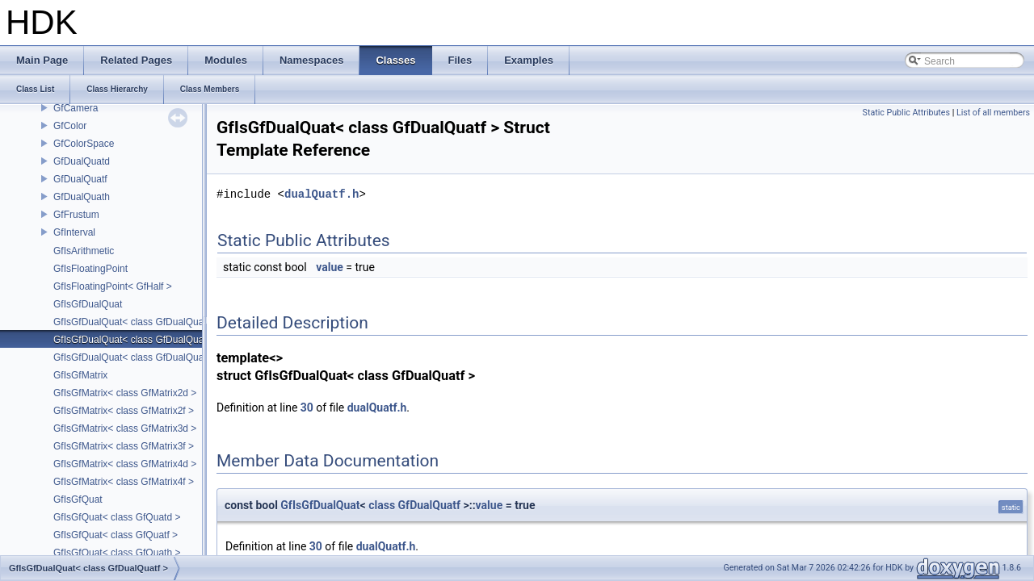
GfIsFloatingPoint (90, 268)
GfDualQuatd (81, 161)
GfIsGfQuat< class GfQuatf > (115, 535)
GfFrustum (76, 214)
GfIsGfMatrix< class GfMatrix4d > (124, 464)
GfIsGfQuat (78, 499)
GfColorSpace (83, 143)
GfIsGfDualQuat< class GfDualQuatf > (135, 339)
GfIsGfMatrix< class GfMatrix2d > (124, 393)
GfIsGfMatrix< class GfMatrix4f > (123, 481)
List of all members (993, 112)
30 (307, 407)
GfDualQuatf (80, 179)
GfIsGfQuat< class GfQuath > (116, 552)
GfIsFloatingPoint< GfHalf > (112, 286)
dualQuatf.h (321, 194)
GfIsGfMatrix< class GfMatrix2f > (123, 410)
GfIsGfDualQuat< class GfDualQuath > (137, 357)
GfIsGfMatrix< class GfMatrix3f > (123, 446)
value (329, 267)
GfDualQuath (81, 197)
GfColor (69, 126)
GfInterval (74, 232)
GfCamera (75, 108)
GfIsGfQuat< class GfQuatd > (116, 517)
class (381, 505)
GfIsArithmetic (83, 251)
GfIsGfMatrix (80, 375)
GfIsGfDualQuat (87, 304)
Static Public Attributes (906, 112)
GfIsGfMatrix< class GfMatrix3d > (124, 428)
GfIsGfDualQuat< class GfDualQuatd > (137, 322)
